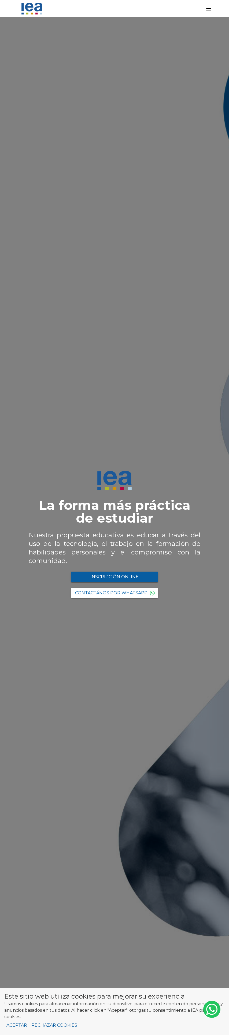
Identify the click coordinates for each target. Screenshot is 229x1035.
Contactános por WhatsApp (115, 593)
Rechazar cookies (54, 1025)
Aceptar (16, 1025)
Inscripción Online (114, 576)
